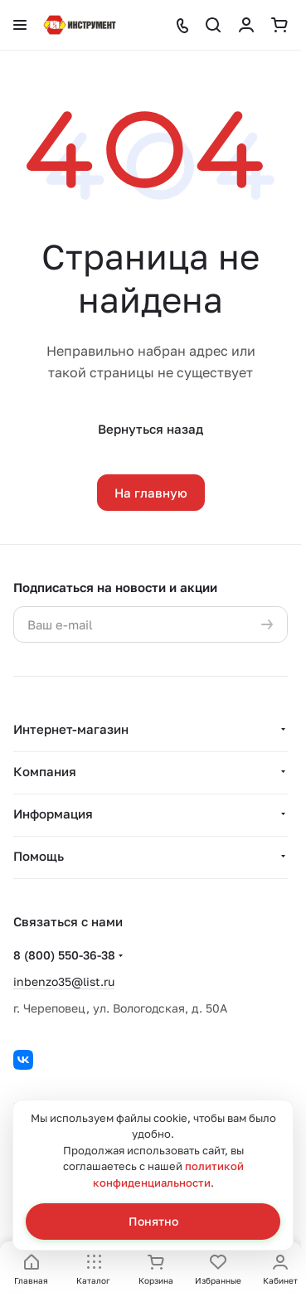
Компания (44, 771)
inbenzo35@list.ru (63, 981)
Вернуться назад (150, 428)
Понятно (153, 1221)
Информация (53, 813)
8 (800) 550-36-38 (64, 955)
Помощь (38, 855)
